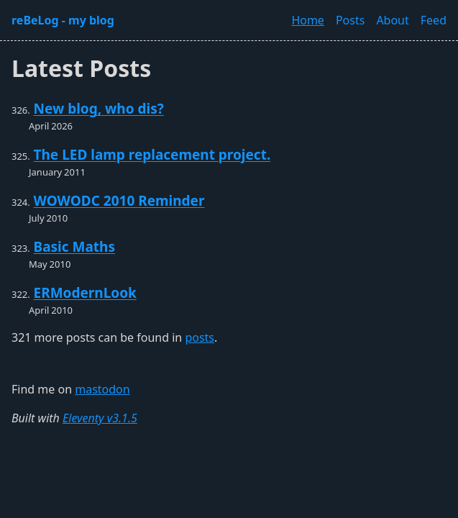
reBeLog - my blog (63, 20)
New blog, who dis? (99, 108)
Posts (350, 20)
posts (199, 337)
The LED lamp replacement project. (152, 154)
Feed (433, 20)
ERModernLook (85, 292)
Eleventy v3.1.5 (100, 418)
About (392, 20)
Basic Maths (74, 246)
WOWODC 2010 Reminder (119, 200)
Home (307, 20)
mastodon (102, 389)
